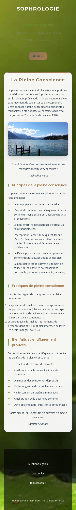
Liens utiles (38, 473)
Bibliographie (38, 483)
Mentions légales (38, 464)
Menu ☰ (38, 56)
